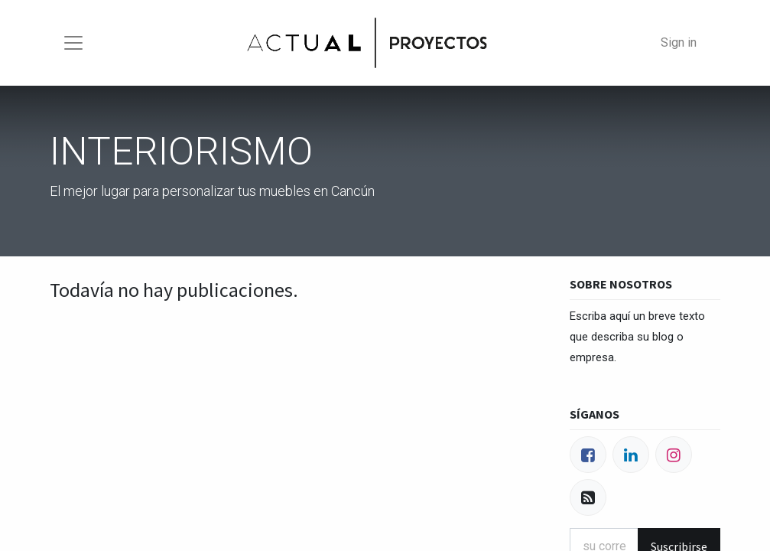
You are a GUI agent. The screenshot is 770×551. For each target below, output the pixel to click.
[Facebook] (588, 454)
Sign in (679, 42)
